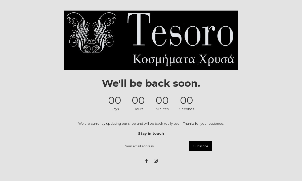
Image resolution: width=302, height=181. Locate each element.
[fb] (146, 160)
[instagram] (156, 160)
